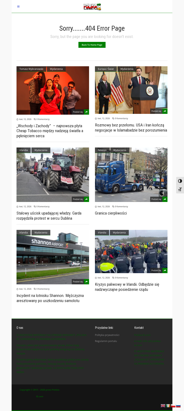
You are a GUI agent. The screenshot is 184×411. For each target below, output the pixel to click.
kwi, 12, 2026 (25, 119)
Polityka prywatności (107, 335)
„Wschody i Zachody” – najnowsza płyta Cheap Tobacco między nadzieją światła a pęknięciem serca (50, 130)
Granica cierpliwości (111, 213)
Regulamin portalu (106, 341)
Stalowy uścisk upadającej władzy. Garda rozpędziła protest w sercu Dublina (49, 216)
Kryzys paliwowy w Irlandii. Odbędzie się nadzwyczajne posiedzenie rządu (127, 287)
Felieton (102, 150)
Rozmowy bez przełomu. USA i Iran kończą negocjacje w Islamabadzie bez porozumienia (131, 128)
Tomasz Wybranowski (31, 69)
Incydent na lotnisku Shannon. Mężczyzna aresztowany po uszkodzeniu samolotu (50, 298)
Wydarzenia (56, 69)
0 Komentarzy (43, 119)
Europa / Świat (106, 69)
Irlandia (23, 150)
